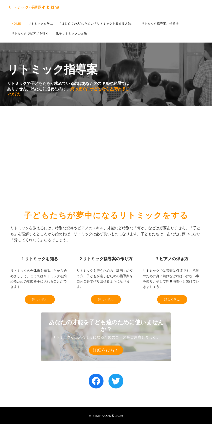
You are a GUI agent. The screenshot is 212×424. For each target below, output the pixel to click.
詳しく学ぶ (40, 299)
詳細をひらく (106, 350)
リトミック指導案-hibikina (33, 7)
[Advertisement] (106, 158)
